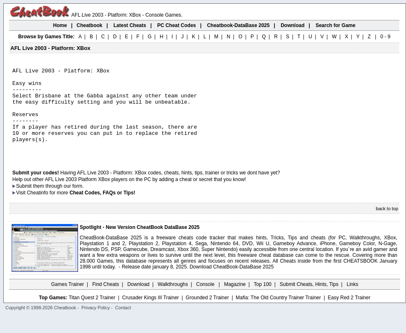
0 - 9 (385, 37)
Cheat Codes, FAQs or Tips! (102, 210)
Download (138, 302)
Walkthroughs (173, 302)
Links (352, 302)
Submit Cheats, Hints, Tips (309, 302)
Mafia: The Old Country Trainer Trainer (278, 315)
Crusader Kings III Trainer (150, 315)
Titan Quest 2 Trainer (91, 315)
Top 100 (262, 302)
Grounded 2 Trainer (207, 315)
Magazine (235, 302)
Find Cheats (105, 302)
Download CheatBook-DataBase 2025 (232, 284)
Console (206, 302)
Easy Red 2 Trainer (349, 315)
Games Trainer (67, 302)
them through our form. (58, 203)
